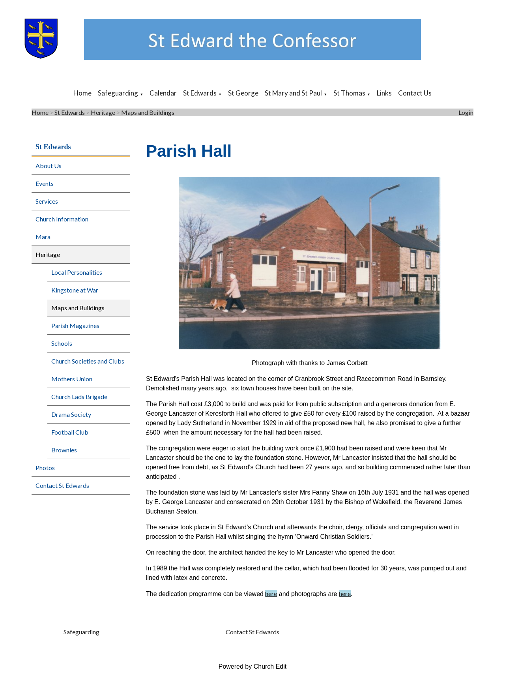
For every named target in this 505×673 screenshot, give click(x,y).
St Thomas (349, 93)
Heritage (103, 112)
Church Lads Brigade (79, 396)
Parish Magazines (75, 325)
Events (45, 183)
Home (82, 93)
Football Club (69, 432)
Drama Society (71, 414)
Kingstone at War (74, 290)
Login (465, 112)
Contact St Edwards (62, 485)
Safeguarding (118, 93)
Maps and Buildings (147, 112)
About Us (49, 165)
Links (384, 93)
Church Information (62, 219)
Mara (43, 236)
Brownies (64, 450)
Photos (45, 467)
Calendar (163, 93)
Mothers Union (71, 378)
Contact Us (415, 93)
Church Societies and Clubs (87, 361)
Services (47, 201)
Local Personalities (76, 272)
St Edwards (200, 93)
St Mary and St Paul (293, 93)
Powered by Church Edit (253, 666)
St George (243, 93)
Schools (61, 343)
